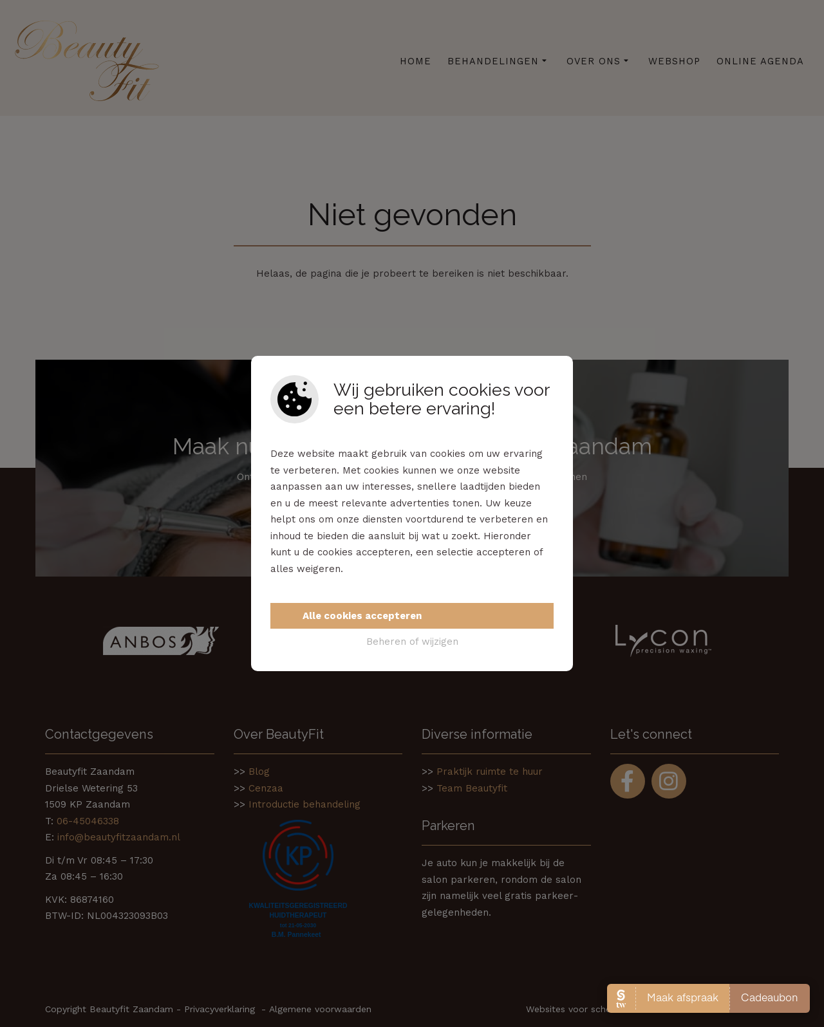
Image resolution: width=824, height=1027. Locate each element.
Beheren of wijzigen (412, 641)
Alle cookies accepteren (362, 616)
